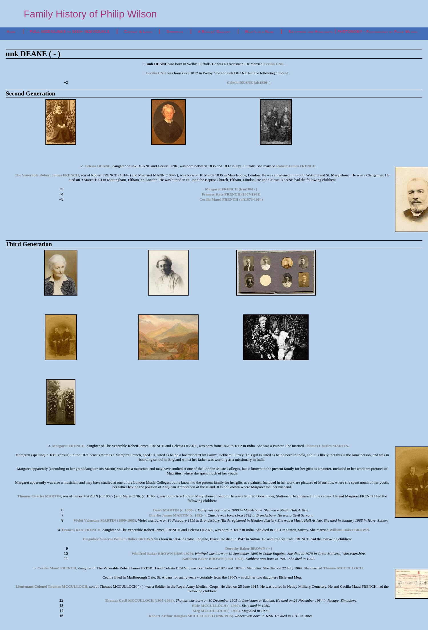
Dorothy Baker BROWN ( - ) (248, 548)
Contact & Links (138, 32)
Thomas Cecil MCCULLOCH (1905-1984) (139, 600)
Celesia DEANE (98, 166)
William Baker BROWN (349, 530)
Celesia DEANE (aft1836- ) (249, 82)
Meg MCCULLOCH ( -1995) (216, 611)
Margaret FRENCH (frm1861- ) (231, 189)
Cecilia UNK (273, 64)
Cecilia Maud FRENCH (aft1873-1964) (231, 199)
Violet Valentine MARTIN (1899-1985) (105, 520)
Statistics (175, 32)
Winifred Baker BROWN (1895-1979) (162, 553)
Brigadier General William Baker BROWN (118, 539)
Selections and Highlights (311, 32)
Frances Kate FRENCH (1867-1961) (231, 194)
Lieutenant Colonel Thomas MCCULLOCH (51, 586)
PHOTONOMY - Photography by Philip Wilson (377, 32)
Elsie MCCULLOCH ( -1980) (216, 605)
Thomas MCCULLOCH (343, 568)
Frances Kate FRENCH (81, 530)
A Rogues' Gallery (214, 32)
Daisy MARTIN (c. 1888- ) (174, 510)
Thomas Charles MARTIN (326, 446)
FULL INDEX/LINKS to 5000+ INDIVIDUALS (69, 32)
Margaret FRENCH (68, 446)
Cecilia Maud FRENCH (56, 568)
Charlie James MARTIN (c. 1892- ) (177, 515)
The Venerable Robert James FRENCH (47, 175)
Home (11, 32)
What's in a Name (259, 32)
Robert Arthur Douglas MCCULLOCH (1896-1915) (191, 616)
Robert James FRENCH (296, 166)
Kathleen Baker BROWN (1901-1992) (213, 559)
